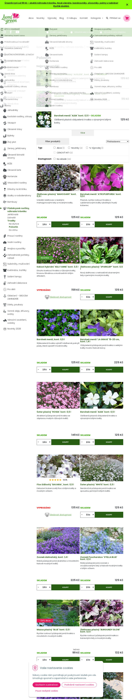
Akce (31, 18)
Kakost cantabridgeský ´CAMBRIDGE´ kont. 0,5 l (80, 93)
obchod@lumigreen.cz (18, 653)
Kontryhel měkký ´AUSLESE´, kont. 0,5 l (74, 74)
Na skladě (64, 159)
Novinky (40, 18)
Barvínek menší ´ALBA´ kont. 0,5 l (71, 115)
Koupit (58, 227)
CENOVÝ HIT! (65, 152)
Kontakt (44, 658)
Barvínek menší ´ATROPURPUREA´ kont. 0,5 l (82, 198)
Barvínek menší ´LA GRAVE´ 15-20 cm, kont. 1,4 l (113, 266)
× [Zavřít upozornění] (127, 4)
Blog (42, 652)
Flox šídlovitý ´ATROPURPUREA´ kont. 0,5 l (82, 539)
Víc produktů (82, 585)
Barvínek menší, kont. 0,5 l (81, 265)
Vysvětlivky (63, 640)
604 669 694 (13, 650)
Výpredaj (44, 646)
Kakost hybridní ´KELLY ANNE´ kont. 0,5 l (113, 197)
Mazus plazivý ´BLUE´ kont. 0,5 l (50, 470)
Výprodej (51, 18)
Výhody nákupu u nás (69, 634)
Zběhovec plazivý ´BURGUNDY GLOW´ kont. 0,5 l (80, 471)
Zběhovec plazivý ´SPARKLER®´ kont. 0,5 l (51, 265)
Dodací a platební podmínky (72, 652)
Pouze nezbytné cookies (46, 691)
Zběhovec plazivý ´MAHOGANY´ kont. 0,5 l (51, 197)
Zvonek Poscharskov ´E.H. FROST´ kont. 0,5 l (112, 538)
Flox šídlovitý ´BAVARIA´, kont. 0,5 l (113, 333)
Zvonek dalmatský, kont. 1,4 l (80, 401)
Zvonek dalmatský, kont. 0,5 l (111, 470)
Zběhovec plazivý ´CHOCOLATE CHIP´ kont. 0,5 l (49, 539)
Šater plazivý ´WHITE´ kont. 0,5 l (50, 401)
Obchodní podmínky (68, 646)
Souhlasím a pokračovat (46, 685)
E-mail (95, 651)
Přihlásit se (115, 18)
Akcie (43, 634)
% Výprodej (96, 147)
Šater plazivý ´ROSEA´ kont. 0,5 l (50, 333)
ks (46, 226)
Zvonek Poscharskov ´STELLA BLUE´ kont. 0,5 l (113, 401)
